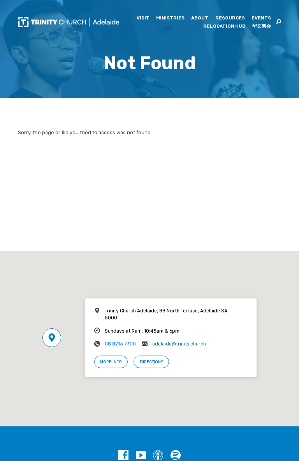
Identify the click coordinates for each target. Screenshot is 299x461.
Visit (143, 18)
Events (261, 18)
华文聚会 (261, 26)
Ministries (170, 18)
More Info (111, 362)
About (199, 18)
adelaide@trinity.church (179, 344)
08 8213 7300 (120, 344)
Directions (151, 362)
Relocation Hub (224, 26)
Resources (230, 18)
